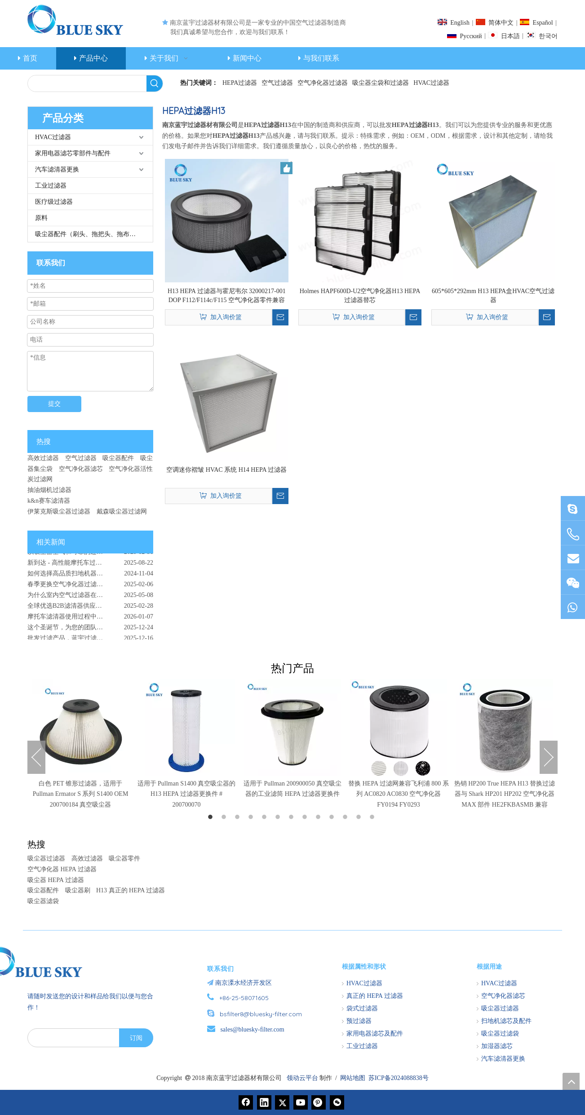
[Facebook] (246, 1102)
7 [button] (292, 817)
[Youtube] (300, 1102)
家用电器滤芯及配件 (374, 1033)
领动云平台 (302, 1078)
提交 (54, 403)
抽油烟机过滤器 (49, 490)
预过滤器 (359, 1021)
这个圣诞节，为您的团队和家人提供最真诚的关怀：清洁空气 (90, 630)
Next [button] (549, 757)
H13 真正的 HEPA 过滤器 (130, 890)
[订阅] (136, 1037)
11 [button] (346, 817)
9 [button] (319, 817)
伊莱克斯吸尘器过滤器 (58, 511)
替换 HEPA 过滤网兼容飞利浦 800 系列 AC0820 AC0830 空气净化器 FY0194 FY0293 (398, 794)
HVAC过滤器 (431, 82)
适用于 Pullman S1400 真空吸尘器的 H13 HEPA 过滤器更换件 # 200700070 (186, 794)
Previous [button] (36, 757)
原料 (41, 218)
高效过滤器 (43, 458)
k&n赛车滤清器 (48, 500)
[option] (80, 744)
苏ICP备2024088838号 (398, 1078)
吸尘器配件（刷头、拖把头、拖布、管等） (94, 234)
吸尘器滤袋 (43, 901)
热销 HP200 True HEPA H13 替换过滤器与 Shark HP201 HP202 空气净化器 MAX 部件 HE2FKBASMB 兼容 (504, 794)
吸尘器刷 (77, 890)
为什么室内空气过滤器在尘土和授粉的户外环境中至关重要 (90, 597)
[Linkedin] (264, 1102)
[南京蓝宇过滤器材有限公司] (79, 962)
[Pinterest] (318, 1102)
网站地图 (352, 1078)
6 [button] (279, 817)
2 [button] (225, 817)
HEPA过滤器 (239, 82)
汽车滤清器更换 (57, 169)
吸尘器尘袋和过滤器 (380, 82)
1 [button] (211, 817)
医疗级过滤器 (54, 201)
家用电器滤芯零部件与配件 (73, 153)
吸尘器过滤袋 (500, 1033)
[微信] (337, 1102)
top (571, 1081)
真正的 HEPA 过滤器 (374, 995)
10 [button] (332, 817)
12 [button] (359, 817)
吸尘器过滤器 (46, 858)
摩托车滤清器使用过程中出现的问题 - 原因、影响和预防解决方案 (90, 619)
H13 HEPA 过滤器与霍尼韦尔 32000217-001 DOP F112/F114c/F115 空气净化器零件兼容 (227, 295)
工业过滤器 (50, 185)
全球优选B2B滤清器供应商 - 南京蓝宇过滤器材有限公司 (90, 608)
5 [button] (265, 817)
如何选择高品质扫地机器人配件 (71, 576)
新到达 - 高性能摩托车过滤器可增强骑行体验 (89, 565)
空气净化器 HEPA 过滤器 (62, 869)
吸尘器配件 (118, 458)
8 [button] (305, 817)
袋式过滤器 (362, 1008)
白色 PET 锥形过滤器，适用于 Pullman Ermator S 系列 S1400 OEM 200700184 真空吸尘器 (81, 794)
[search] (71, 1038)
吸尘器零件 (124, 858)
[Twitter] (282, 1102)
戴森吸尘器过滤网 (122, 511)
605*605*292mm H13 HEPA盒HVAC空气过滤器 (493, 295)
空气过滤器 (277, 82)
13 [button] (373, 817)
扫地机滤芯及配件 (506, 1021)
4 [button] (252, 817)
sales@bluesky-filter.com (252, 1029)
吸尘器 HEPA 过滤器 (55, 880)
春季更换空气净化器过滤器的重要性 (77, 587)
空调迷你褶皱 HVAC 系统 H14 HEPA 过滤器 (226, 469)
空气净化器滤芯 (81, 468)
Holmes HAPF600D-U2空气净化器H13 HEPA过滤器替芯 (360, 295)
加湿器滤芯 (497, 1046)
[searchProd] (87, 83)
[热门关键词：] (154, 83)
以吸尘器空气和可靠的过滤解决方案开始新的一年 (90, 554)
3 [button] (238, 817)
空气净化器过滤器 (322, 82)
